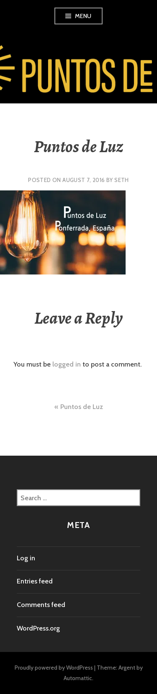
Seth (121, 180)
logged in (66, 364)
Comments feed (41, 605)
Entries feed (35, 581)
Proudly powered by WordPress (54, 667)
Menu (83, 16)
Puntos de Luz (81, 407)
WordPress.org (38, 628)
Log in (26, 558)
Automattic (78, 678)
